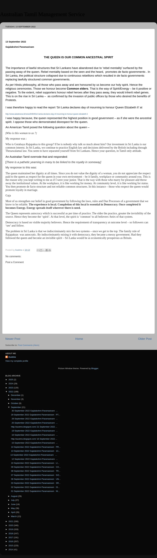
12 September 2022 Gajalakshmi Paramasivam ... (34, 459)
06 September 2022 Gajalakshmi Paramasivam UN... (36, 479)
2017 (11, 537)
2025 (11, 379)
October (15, 403)
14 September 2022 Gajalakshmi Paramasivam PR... (36, 447)
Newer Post (12, 338)
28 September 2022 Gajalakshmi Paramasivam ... (34, 419)
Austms (12, 357)
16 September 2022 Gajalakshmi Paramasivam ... (34, 435)
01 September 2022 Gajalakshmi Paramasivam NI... (35, 491)
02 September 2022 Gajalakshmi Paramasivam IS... (35, 487)
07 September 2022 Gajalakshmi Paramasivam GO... (36, 475)
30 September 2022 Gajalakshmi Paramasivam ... (34, 411)
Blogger (94, 368)
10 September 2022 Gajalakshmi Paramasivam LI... (35, 463)
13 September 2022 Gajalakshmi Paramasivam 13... (35, 451)
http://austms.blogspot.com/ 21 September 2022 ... (34, 427)
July (13, 500)
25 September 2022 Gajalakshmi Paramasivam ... (34, 423)
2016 (11, 541)
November (16, 399)
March (14, 516)
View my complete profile (16, 361)
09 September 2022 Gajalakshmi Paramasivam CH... (36, 467)
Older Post (145, 338)
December (16, 395)
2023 (11, 388)
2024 (11, 383)
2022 (11, 391)
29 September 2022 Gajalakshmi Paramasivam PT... (35, 415)
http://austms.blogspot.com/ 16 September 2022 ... (34, 439)
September (16, 407)
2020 (11, 525)
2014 (11, 549)
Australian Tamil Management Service (42, 14)
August (14, 496)
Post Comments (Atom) (28, 345)
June (13, 504)
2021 (11, 521)
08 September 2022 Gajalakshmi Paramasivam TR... (35, 471)
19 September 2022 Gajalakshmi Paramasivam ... (34, 431)
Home (79, 338)
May (13, 508)
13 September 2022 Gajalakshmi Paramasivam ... (34, 455)
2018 (11, 533)
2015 (11, 545)
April (13, 512)
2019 (11, 529)
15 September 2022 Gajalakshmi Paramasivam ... (34, 443)
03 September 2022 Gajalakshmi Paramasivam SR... (36, 483)
